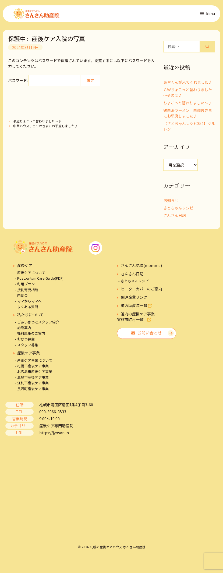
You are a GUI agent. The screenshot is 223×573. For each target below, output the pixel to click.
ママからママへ (29, 303)
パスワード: (44, 83)
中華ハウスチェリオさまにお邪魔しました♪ (45, 128)
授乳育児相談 (27, 291)
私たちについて (30, 317)
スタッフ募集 (27, 347)
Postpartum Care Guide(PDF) (40, 280)
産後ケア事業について (34, 362)
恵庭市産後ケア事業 (33, 379)
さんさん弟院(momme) (141, 267)
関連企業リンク (134, 299)
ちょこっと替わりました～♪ (187, 105)
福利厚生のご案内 (31, 335)
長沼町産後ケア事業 (33, 390)
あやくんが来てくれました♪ (187, 84)
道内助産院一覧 (136, 308)
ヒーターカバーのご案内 (141, 291)
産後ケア (24, 267)
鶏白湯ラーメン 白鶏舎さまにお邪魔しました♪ (187, 115)
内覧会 (22, 297)
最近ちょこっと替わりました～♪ (37, 123)
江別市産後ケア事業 (33, 385)
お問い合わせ (146, 335)
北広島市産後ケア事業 (34, 373)
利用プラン (26, 286)
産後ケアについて (31, 274)
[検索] (207, 49)
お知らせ (170, 202)
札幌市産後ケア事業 (33, 368)
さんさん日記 (174, 217)
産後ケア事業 (28, 355)
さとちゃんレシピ (178, 210)
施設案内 (24, 329)
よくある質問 (27, 309)
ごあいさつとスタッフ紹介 (38, 324)
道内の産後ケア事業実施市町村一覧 (136, 319)
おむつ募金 (26, 341)
